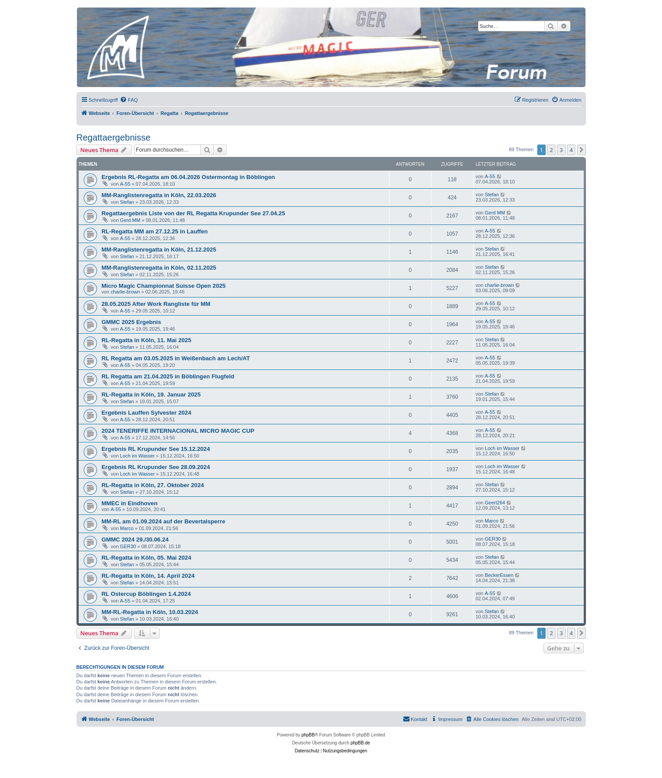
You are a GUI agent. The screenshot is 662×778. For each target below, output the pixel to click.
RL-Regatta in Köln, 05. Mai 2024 (146, 557)
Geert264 (495, 502)
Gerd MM (130, 220)
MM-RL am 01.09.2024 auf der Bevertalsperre (164, 521)
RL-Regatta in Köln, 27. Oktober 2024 (153, 485)
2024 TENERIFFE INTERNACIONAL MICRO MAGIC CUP (178, 430)
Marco (127, 528)
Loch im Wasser (137, 455)
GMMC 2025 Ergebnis (131, 322)
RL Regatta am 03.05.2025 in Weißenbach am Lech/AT (176, 358)
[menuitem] (129, 100)
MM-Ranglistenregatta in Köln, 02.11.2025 (159, 267)
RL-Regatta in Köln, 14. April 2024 (148, 575)
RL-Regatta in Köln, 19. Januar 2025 (151, 394)
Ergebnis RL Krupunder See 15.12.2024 (156, 449)
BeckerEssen (499, 575)
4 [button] (571, 150)
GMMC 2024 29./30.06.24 (135, 539)
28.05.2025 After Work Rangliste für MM (156, 304)
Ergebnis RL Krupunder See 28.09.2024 (156, 467)
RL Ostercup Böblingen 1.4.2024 (146, 594)
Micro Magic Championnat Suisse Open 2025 (164, 285)
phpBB (308, 734)
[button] (581, 150)
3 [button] (561, 150)
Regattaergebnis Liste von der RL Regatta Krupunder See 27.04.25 (193, 213)
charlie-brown (125, 291)
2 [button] (551, 150)
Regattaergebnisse (114, 137)
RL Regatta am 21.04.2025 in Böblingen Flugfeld (168, 376)
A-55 (125, 184)
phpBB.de (360, 742)
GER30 (128, 546)
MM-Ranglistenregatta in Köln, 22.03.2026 (159, 195)
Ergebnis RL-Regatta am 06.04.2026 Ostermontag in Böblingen (188, 177)
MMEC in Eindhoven (130, 503)
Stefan (127, 202)
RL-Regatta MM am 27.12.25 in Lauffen (155, 231)
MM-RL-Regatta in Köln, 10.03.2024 (150, 612)
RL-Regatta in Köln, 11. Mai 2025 (146, 340)
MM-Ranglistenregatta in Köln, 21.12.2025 (159, 249)
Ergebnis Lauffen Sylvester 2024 (146, 412)
